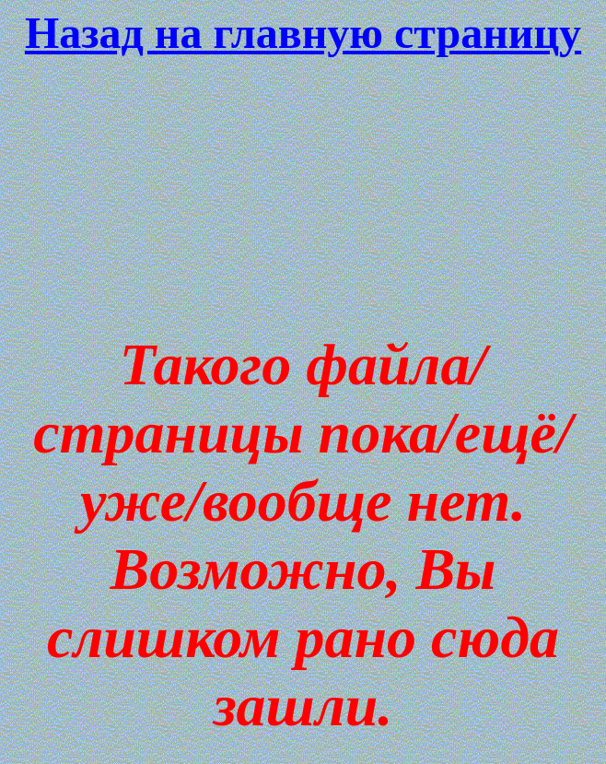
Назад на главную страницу (303, 32)
